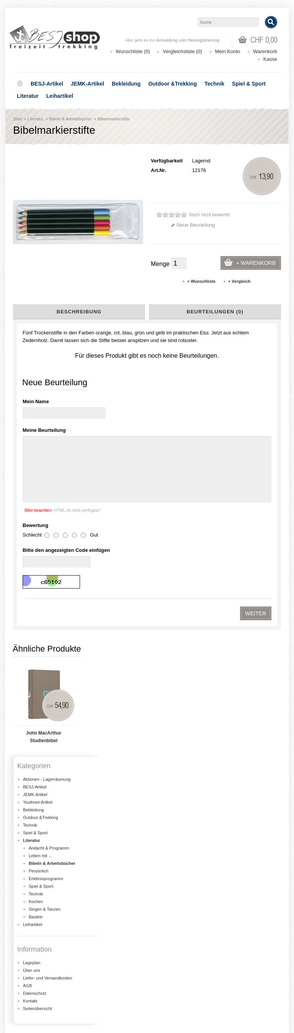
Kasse (270, 59)
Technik (214, 84)
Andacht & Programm (49, 572)
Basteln (36, 641)
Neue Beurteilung (193, 225)
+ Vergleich (236, 281)
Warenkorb (265, 51)
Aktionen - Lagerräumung (46, 503)
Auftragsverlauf (35, 985)
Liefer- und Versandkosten (47, 702)
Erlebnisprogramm (46, 602)
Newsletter (30, 1000)
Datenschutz (34, 717)
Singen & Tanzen (44, 633)
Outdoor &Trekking (172, 84)
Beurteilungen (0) (214, 312)
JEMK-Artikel (87, 84)
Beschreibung (79, 312)
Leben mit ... (40, 579)
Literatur (28, 96)
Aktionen (166, 920)
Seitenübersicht (37, 732)
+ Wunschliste (198, 281)
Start (17, 119)
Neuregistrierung (203, 40)
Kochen (36, 625)
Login (25, 977)
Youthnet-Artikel (37, 526)
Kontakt (30, 725)
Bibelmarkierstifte (114, 119)
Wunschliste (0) (133, 51)
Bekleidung (126, 84)
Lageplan (31, 686)
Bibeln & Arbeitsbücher (70, 119)
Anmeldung (167, 40)
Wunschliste (32, 993)
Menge (160, 264)
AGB (27, 709)
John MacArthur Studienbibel (43, 460)
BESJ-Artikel (47, 84)
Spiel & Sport (249, 84)
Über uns (31, 694)
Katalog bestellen (176, 985)
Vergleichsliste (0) (182, 51)
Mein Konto (227, 51)
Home (20, 84)
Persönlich (38, 595)
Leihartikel (59, 96)
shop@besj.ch (166, 824)
